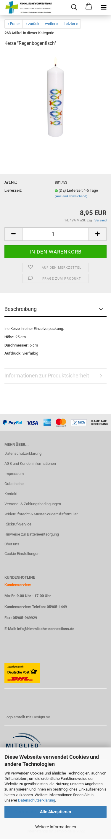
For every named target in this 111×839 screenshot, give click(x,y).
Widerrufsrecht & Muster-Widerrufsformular (41, 514)
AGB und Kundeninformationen (30, 463)
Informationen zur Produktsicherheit (46, 375)
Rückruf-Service (17, 524)
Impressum (14, 473)
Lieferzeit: (13, 190)
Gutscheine (14, 483)
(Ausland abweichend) (71, 196)
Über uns (11, 544)
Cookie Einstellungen (21, 553)
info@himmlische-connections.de (45, 629)
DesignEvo (41, 717)
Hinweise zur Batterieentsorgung (31, 534)
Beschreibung (20, 309)
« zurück (32, 23)
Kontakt (10, 494)
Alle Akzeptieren (55, 811)
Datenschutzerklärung (36, 800)
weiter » (51, 23)
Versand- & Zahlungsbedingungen (32, 504)
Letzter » (71, 23)
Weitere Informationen (55, 826)
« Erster (13, 23)
